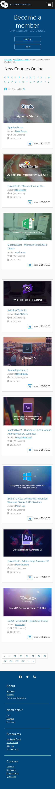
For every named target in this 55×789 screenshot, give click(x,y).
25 (39, 656)
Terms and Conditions (16, 698)
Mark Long (20, 506)
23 (27, 656)
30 (23, 661)
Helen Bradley (21, 374)
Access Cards (12, 742)
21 (15, 656)
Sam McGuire (21, 314)
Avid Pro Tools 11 (17, 310)
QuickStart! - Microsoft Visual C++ (25, 186)
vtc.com (8, 59)
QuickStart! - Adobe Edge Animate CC (28, 561)
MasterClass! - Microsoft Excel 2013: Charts (27, 247)
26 (45, 656)
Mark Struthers (22, 565)
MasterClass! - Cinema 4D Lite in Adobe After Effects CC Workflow (29, 432)
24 (33, 656)
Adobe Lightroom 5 (17, 370)
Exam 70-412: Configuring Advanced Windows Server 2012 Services (27, 500)
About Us (11, 691)
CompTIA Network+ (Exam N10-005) (27, 621)
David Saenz (21, 131)
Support (10, 718)
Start (27, 47)
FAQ (8, 715)
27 (5, 661)
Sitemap (10, 746)
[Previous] (4, 656)
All (24, 89)
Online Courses (21, 59)
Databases (11, 770)
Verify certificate (14, 739)
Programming (12, 773)
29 (17, 661)
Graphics (10, 766)
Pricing (27, 39)
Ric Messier (20, 190)
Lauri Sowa (20, 252)
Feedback (11, 722)
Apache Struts (15, 127)
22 (21, 656)
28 (11, 661)
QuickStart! (11, 776)
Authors (10, 694)
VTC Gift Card (12, 749)
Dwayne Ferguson (23, 437)
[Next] (28, 661)
